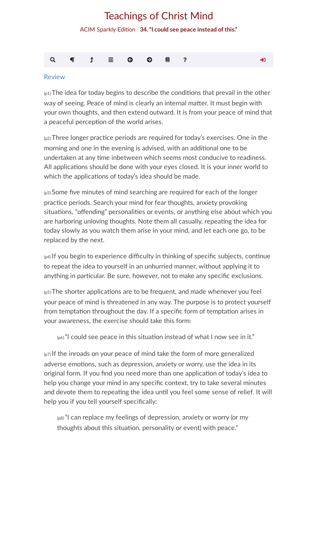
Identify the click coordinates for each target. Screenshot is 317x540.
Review (54, 76)
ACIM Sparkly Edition (107, 29)
